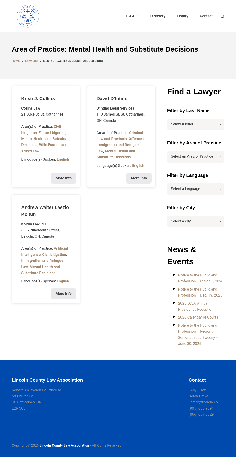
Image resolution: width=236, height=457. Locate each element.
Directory (157, 16)
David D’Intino (112, 98)
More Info (64, 178)
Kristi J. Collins (38, 98)
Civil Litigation (54, 254)
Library (182, 16)
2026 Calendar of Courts (198, 317)
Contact (206, 16)
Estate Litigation (51, 133)
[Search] (222, 16)
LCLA (133, 16)
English (63, 159)
